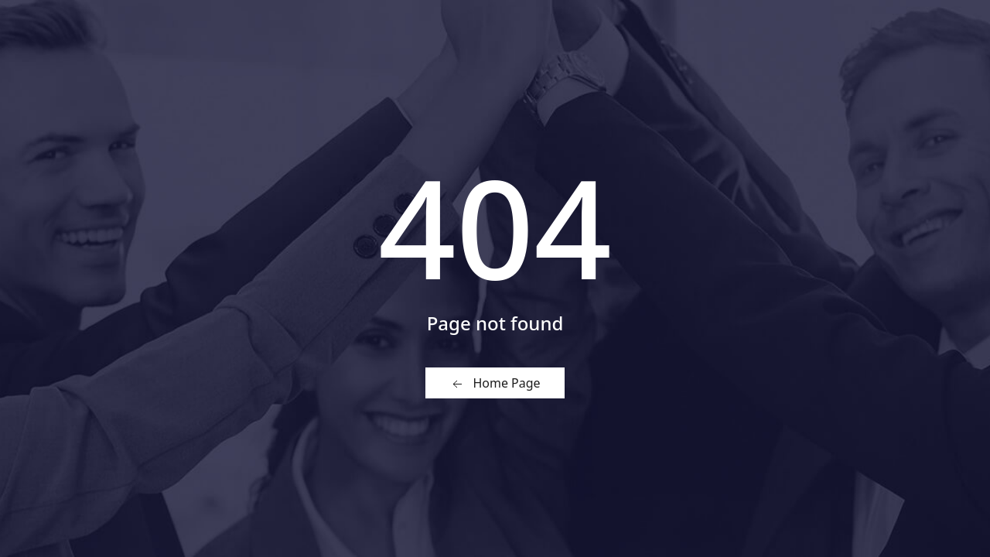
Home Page (494, 383)
